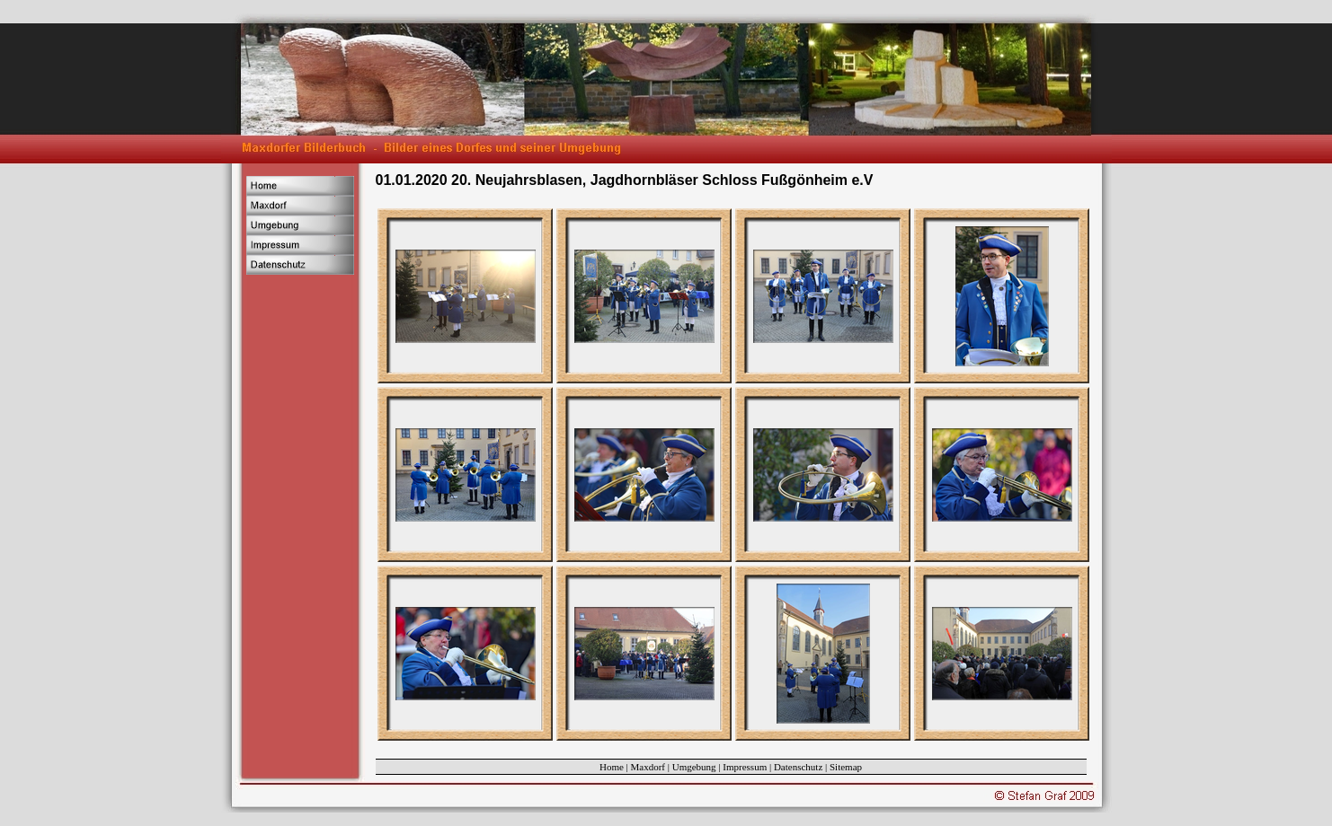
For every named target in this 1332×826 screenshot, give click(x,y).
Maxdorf (648, 766)
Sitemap (846, 766)
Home (611, 766)
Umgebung (694, 766)
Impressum (745, 766)
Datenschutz (798, 766)
